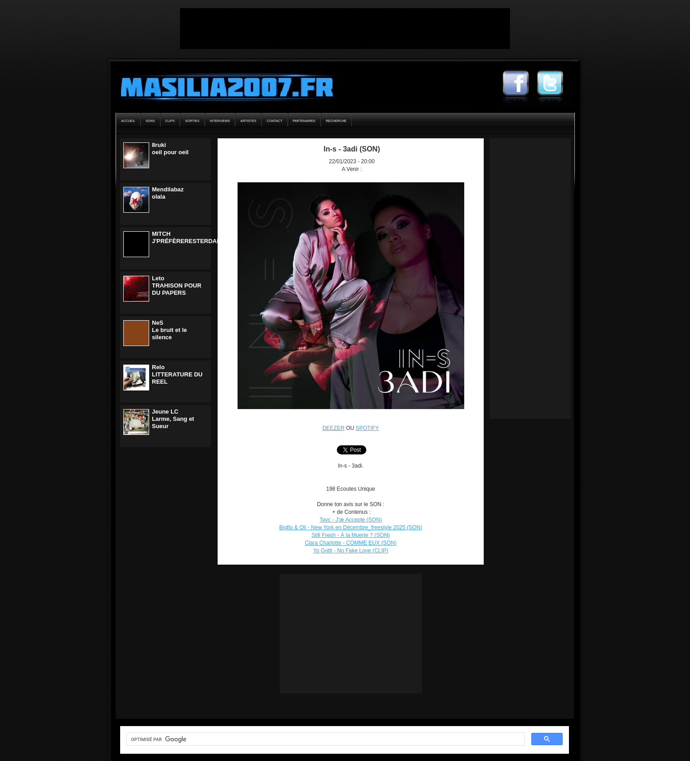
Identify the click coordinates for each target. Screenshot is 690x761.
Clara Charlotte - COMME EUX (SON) (351, 543)
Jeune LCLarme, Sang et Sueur (173, 418)
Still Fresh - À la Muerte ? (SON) (350, 535)
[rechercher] (325, 739)
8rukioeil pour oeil (170, 148)
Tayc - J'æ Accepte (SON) (351, 520)
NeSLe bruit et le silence (169, 330)
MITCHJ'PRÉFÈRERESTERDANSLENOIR (199, 237)
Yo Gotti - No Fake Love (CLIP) (351, 550)
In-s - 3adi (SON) (352, 149)
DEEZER (333, 428)
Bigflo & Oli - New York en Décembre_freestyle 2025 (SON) (350, 527)
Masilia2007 (222, 85)
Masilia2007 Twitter (554, 84)
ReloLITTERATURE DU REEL (177, 374)
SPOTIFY (367, 428)
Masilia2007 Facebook (520, 84)
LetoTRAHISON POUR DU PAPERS (176, 285)
